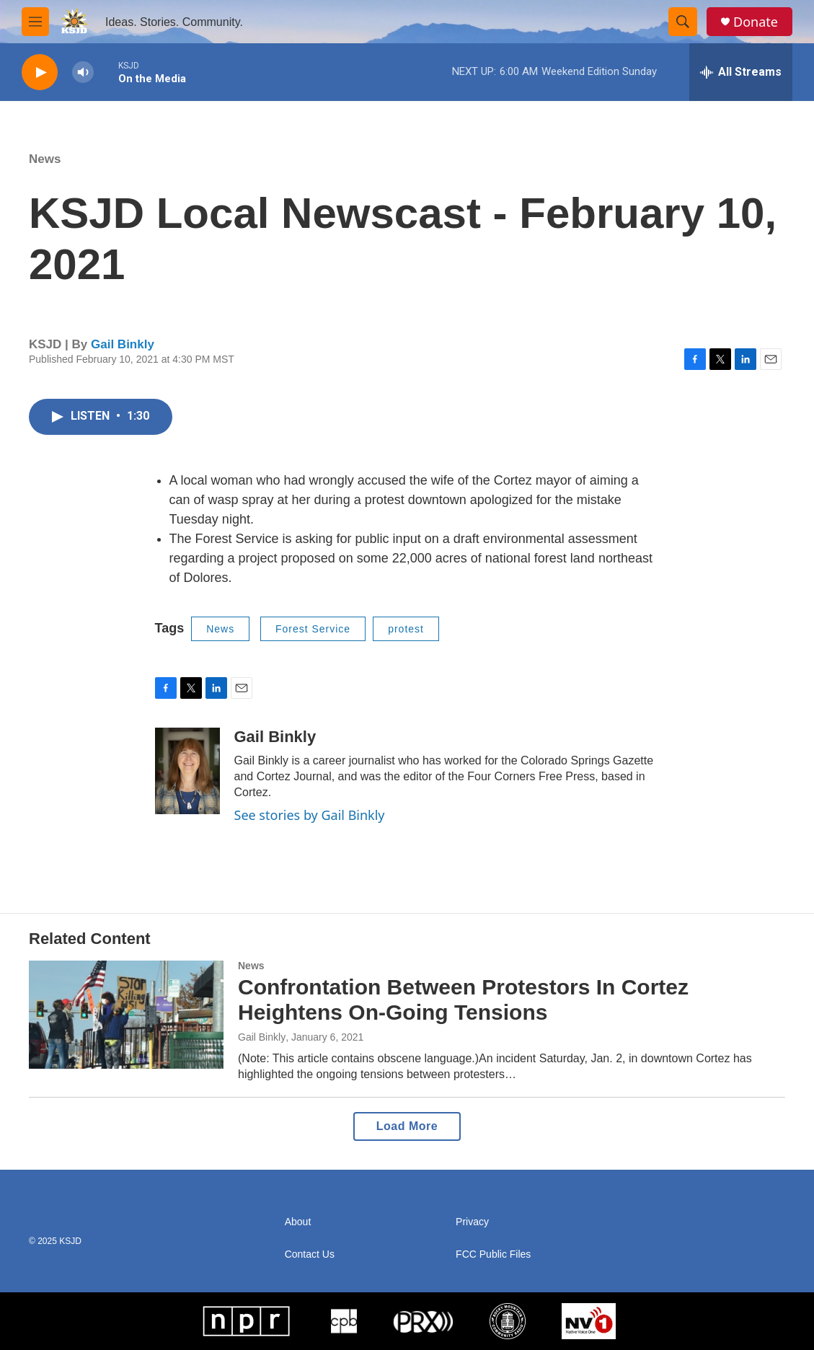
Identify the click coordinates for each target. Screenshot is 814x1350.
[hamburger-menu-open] (35, 21)
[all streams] (740, 72)
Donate (755, 22)
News (45, 159)
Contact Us (310, 1254)
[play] (39, 72)
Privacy (472, 1222)
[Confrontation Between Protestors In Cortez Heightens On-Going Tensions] (126, 1015)
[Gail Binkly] (187, 771)
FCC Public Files (493, 1254)
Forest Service (312, 629)
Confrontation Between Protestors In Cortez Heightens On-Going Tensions (463, 999)
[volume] (83, 72)
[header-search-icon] (682, 21)
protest (406, 629)
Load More (407, 1126)
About (298, 1222)
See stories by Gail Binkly (309, 815)
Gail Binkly (122, 344)
